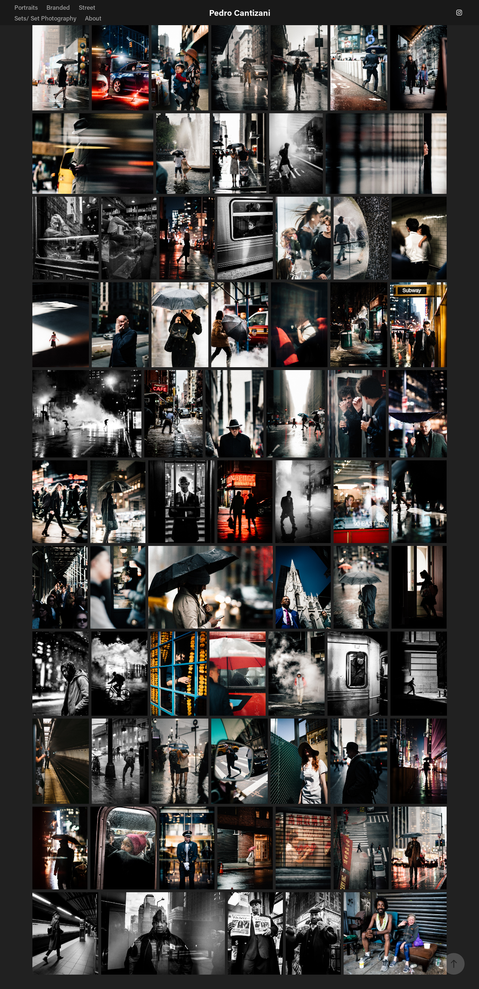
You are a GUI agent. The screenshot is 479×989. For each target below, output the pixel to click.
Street (87, 7)
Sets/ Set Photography (45, 18)
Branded (58, 7)
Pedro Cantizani (239, 12)
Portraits (26, 7)
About (93, 18)
